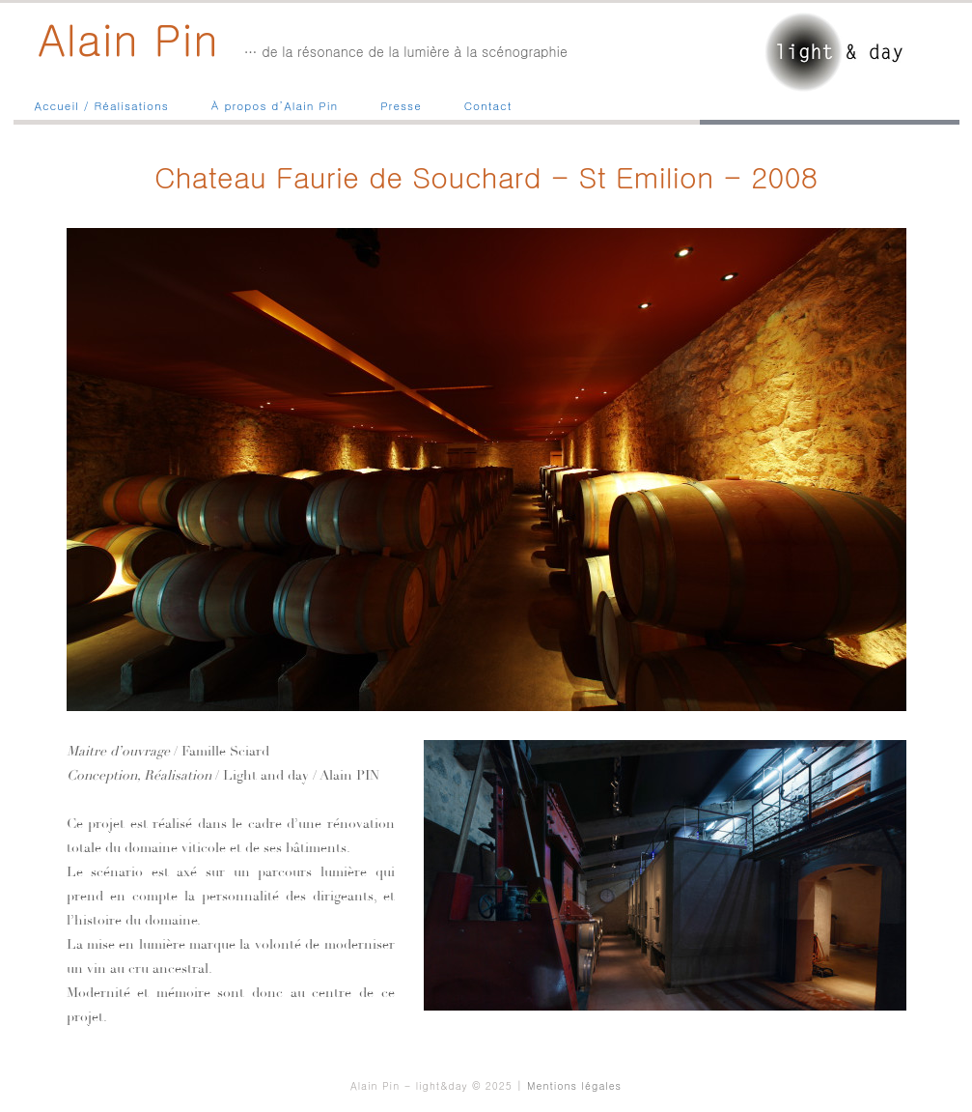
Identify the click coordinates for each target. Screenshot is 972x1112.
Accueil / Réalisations (102, 105)
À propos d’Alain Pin (274, 105)
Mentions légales (574, 1085)
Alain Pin (128, 38)
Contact (488, 105)
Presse (401, 105)
